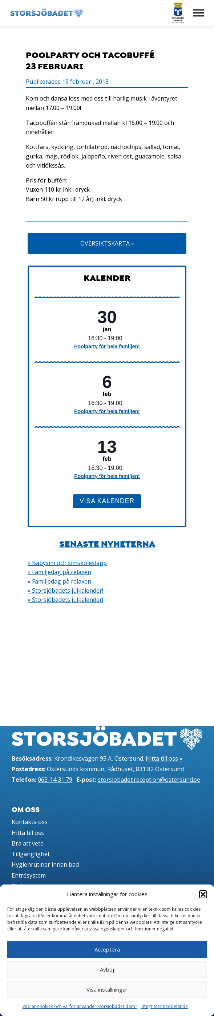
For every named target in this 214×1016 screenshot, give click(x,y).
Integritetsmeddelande (164, 1006)
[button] (203, 894)
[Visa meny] (198, 13)
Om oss (26, 809)
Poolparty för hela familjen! (107, 346)
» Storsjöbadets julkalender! (65, 591)
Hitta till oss (28, 833)
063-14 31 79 (55, 780)
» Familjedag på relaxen (59, 572)
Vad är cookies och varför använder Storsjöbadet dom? (80, 1006)
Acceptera (107, 949)
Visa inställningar (107, 989)
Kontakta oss (30, 822)
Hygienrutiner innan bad (45, 864)
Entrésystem (29, 875)
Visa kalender (107, 501)
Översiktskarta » (107, 243)
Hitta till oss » (164, 758)
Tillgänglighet (31, 854)
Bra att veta (28, 843)
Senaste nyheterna (107, 544)
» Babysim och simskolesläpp (67, 563)
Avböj (107, 969)
